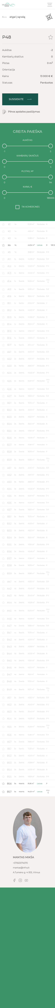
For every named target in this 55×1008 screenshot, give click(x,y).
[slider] (4, 146)
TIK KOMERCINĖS (31, 206)
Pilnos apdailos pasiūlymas (21, 112)
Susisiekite (20, 99)
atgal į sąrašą (13, 17)
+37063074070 (20, 863)
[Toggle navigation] (50, 5)
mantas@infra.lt (21, 867)
